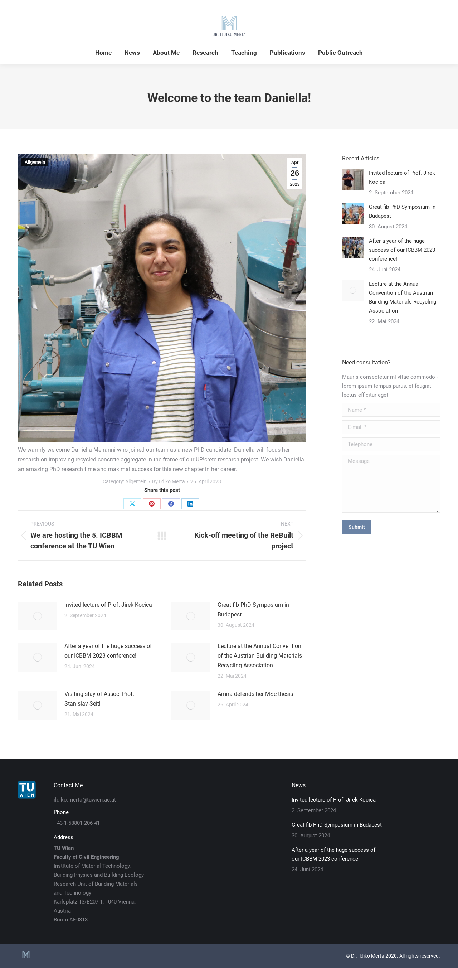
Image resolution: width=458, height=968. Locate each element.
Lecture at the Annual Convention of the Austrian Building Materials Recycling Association (260, 656)
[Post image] (37, 616)
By (168, 481)
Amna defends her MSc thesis (255, 694)
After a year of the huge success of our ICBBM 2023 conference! (108, 651)
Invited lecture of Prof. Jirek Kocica (108, 604)
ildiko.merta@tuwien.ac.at (85, 800)
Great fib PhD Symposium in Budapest (253, 609)
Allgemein (35, 162)
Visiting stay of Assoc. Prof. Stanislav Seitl (99, 699)
